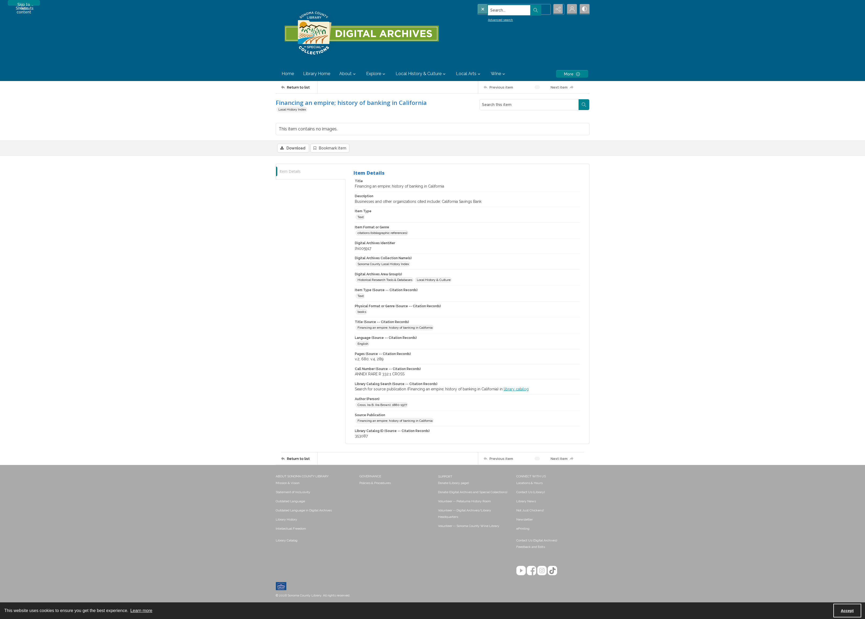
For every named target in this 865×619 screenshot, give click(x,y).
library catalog (516, 389)
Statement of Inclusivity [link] (293, 493)
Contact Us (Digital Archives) (536, 541)
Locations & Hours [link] (529, 483)
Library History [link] (286, 520)
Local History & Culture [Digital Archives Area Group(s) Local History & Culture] (434, 280)
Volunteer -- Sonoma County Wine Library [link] (468, 526)
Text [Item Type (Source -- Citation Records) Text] (361, 296)
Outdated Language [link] (290, 502)
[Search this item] (529, 104)
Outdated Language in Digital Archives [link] (304, 511)
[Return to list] (299, 87)
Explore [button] (376, 74)
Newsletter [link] (524, 520)
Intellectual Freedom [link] (291, 529)
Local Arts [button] (469, 74)
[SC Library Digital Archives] (361, 33)
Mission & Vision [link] (288, 483)
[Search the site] (502, 9)
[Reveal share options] (557, 9)
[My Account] (571, 9)
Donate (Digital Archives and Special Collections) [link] (472, 493)
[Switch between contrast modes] (584, 9)
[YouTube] (521, 571)
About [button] (348, 74)
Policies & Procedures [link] (375, 483)
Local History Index (292, 109)
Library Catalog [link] (286, 541)
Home (288, 73)
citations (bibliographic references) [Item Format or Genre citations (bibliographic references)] (382, 233)
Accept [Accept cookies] (847, 611)
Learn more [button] (141, 610)
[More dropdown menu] (572, 74)
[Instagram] (542, 571)
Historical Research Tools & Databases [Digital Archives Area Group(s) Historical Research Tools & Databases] (385, 280)
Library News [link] (526, 502)
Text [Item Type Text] (361, 217)
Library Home (316, 73)
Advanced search (489, 19)
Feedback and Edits (530, 547)
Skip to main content (24, 4)
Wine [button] (498, 74)
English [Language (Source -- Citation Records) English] (363, 344)
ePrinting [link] (522, 529)
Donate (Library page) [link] (453, 483)
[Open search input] (544, 9)
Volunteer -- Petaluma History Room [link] (464, 502)
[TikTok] (552, 571)
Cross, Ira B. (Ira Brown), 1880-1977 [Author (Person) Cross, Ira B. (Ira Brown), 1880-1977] (382, 405)
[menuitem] (315, 483)
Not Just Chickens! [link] (530, 511)
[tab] (310, 172)
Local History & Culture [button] (421, 74)
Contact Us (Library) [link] (530, 493)
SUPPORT (445, 477)
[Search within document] (584, 104)
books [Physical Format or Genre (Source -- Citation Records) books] (362, 312)
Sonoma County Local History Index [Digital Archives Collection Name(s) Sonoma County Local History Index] (383, 264)
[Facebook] (531, 571)
